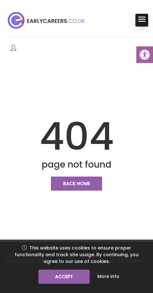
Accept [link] (64, 276)
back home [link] (76, 183)
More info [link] (108, 276)
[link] (144, 54)
